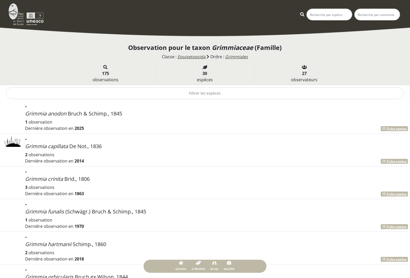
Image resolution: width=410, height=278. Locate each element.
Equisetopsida (192, 57)
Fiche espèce (394, 128)
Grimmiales (236, 57)
